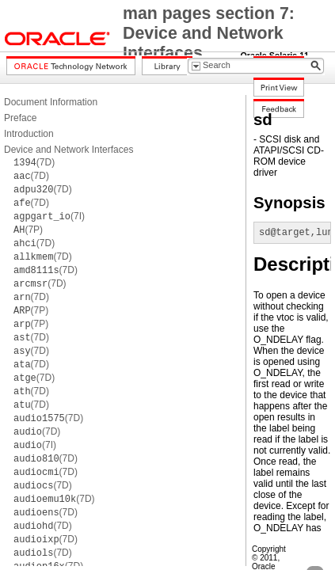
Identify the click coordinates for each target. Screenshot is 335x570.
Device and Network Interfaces (68, 149)
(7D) (34, 162)
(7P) (28, 229)
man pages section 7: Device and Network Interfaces (209, 33)
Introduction (29, 133)
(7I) (49, 216)
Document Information (50, 102)
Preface (20, 118)
